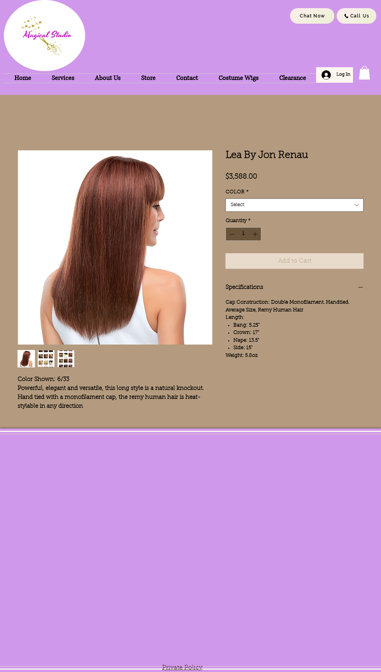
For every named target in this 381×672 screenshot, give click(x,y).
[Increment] (255, 234)
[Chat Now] (312, 16)
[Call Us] (356, 16)
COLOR (236, 192)
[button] (364, 73)
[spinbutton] (243, 234)
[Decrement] (231, 234)
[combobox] (294, 205)
